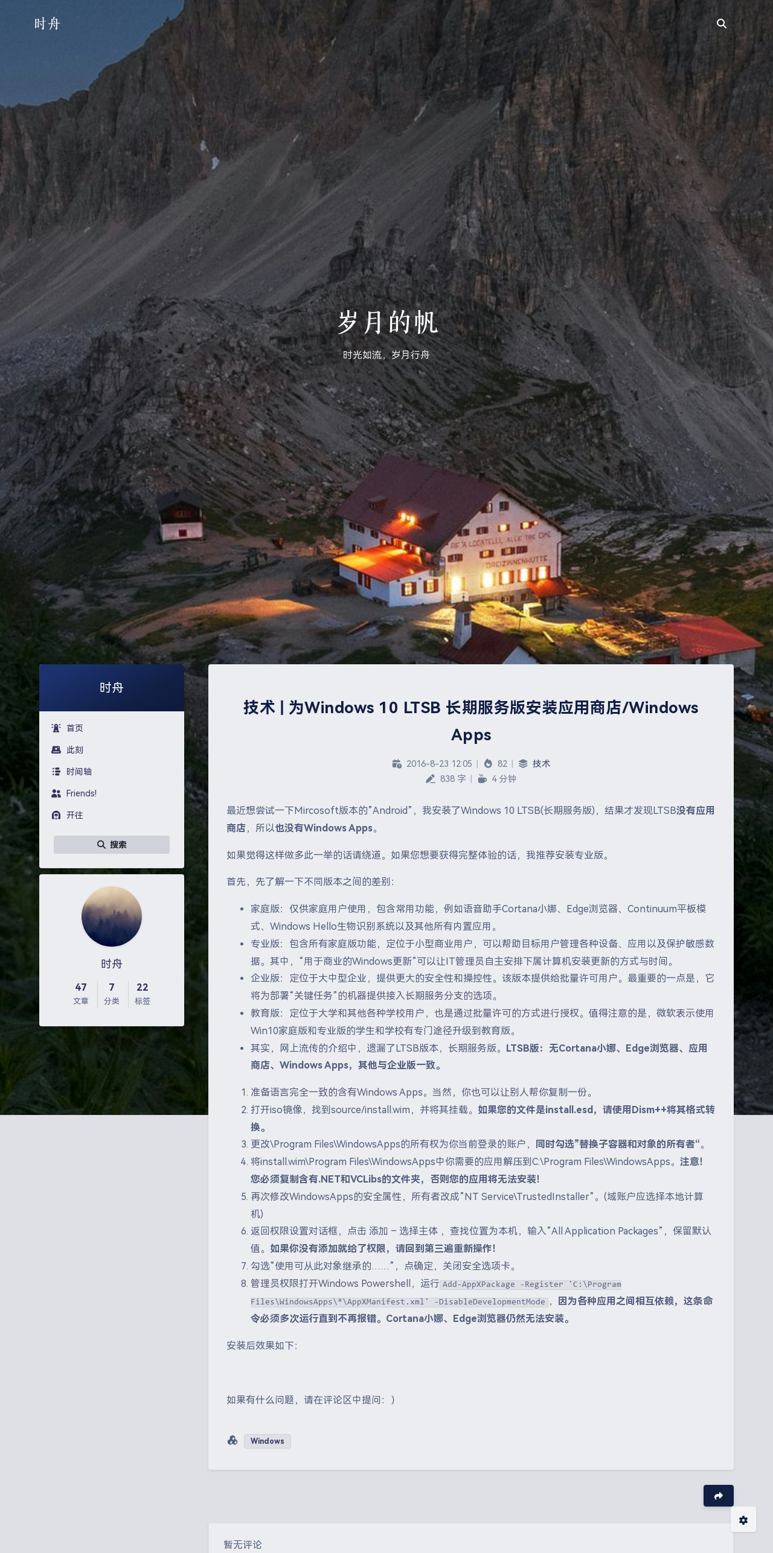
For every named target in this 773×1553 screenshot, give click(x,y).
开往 (67, 815)
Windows (267, 1441)
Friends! (74, 793)
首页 (67, 728)
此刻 (67, 750)
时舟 (47, 23)
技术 (542, 764)
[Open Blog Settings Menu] (743, 1519)
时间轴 (71, 771)
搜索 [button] (112, 845)
